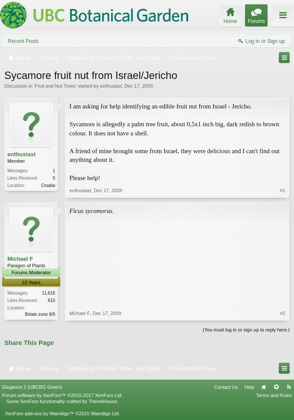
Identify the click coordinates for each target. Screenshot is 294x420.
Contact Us (226, 387)
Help (249, 387)
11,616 (48, 293)
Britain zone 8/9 (40, 314)
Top (276, 387)
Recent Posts (23, 41)
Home (264, 387)
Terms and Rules (274, 395)
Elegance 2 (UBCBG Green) (32, 387)
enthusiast (111, 86)
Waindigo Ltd (104, 413)
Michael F (20, 259)
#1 (282, 190)
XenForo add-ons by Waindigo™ (39, 413)
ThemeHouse (102, 401)
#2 (282, 313)
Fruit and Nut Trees (55, 86)
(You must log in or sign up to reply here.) (246, 329)
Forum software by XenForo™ (62, 395)
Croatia (48, 185)
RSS (289, 387)
